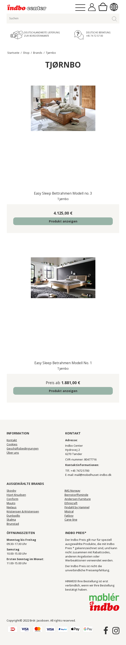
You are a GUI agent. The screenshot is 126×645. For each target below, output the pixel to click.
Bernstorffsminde (76, 495)
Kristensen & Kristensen (23, 511)
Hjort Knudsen (16, 495)
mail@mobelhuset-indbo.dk (92, 475)
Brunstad (13, 524)
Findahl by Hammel (77, 507)
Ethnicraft (71, 503)
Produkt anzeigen (63, 221)
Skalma (11, 519)
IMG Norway (72, 491)
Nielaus (12, 507)
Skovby (11, 491)
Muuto (11, 503)
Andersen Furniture (78, 499)
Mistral (69, 511)
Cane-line (71, 519)
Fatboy (69, 516)
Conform (12, 499)
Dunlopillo (13, 516)
